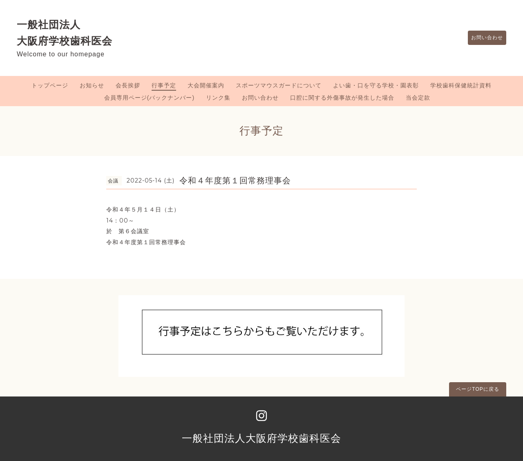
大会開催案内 (206, 85)
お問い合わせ (483, 38)
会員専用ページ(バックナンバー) (149, 97)
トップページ (49, 85)
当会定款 (418, 97)
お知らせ (92, 85)
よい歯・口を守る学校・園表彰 (376, 85)
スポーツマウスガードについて (279, 85)
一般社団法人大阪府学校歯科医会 (261, 438)
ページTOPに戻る (477, 389)
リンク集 (218, 97)
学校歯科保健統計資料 (461, 85)
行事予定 (164, 85)
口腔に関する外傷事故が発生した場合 (342, 97)
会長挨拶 (128, 85)
